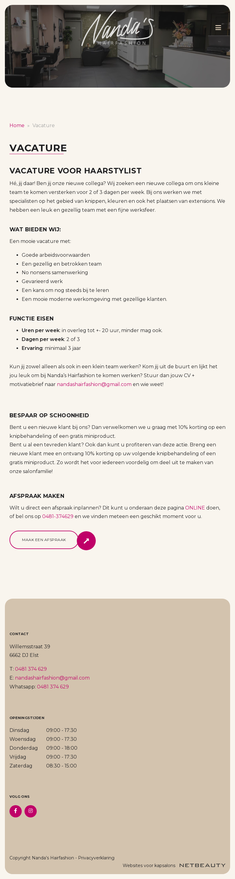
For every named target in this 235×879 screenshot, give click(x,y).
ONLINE (195, 508)
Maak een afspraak (44, 539)
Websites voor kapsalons (174, 865)
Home (16, 125)
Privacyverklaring (96, 858)
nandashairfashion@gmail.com (94, 384)
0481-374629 (57, 516)
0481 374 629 (31, 669)
